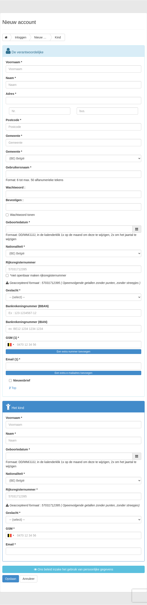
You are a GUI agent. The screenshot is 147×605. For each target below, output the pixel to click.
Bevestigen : (14, 200)
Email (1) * (13, 359)
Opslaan (10, 578)
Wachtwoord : (15, 187)
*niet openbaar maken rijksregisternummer (38, 275)
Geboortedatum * (18, 222)
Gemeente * (14, 135)
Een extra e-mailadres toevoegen (73, 372)
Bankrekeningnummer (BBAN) (27, 306)
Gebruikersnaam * (18, 167)
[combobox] (10, 344)
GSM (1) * (12, 337)
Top (12, 388)
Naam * (11, 78)
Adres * (11, 93)
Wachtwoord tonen (22, 214)
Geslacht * (13, 290)
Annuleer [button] (29, 578)
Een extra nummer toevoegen (73, 351)
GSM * (10, 528)
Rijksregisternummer (21, 262)
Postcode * (13, 120)
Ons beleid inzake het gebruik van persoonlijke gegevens (73, 569)
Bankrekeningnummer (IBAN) (26, 322)
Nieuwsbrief (19, 380)
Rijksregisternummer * (21, 489)
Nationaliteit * (15, 246)
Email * (11, 544)
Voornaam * (14, 62)
